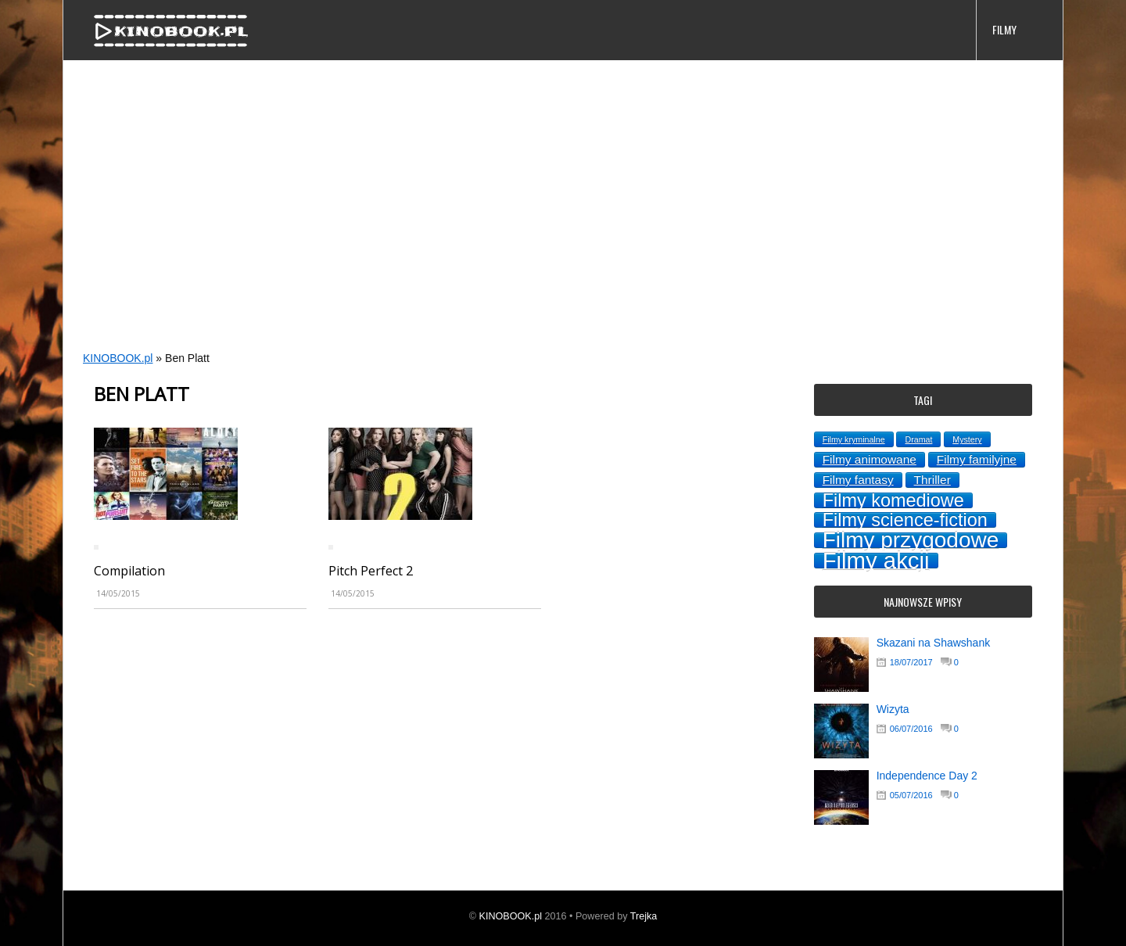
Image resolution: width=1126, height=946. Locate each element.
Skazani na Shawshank (934, 642)
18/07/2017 (911, 662)
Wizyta (893, 709)
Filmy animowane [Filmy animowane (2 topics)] (869, 459)
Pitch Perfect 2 (370, 570)
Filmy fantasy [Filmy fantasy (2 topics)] (858, 479)
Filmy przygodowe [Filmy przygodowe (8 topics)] (911, 540)
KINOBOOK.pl (117, 358)
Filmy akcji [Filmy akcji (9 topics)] (876, 560)
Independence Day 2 (927, 775)
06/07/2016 (911, 728)
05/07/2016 (911, 795)
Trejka (644, 916)
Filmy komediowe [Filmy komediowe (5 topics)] (893, 500)
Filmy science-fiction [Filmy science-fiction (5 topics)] (905, 520)
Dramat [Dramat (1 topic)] (918, 439)
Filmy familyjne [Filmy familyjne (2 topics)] (977, 459)
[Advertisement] (532, 223)
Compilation (129, 570)
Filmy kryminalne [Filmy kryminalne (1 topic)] (854, 439)
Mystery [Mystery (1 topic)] (966, 439)
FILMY (1004, 29)
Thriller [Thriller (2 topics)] (932, 479)
